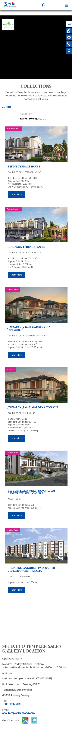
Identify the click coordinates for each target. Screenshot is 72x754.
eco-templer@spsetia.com (18, 713)
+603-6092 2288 (11, 704)
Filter (8, 107)
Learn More (16, 194)
